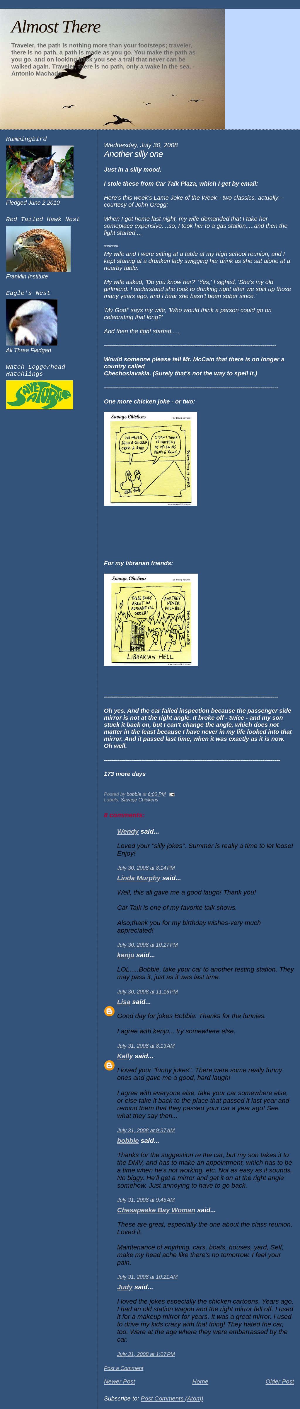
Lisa (123, 1002)
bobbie (128, 1140)
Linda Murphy (139, 878)
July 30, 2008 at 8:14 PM (146, 868)
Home (200, 1381)
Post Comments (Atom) (172, 1398)
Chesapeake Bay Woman (156, 1210)
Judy (125, 1287)
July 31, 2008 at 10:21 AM (147, 1277)
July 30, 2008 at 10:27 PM (147, 945)
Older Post (279, 1381)
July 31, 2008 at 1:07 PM (146, 1354)
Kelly (125, 1056)
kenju (125, 955)
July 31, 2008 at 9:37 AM (146, 1130)
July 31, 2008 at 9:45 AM (146, 1200)
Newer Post (119, 1381)
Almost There (55, 26)
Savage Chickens (139, 799)
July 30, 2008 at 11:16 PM (147, 992)
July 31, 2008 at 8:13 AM (146, 1046)
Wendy (128, 831)
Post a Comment (124, 1368)
